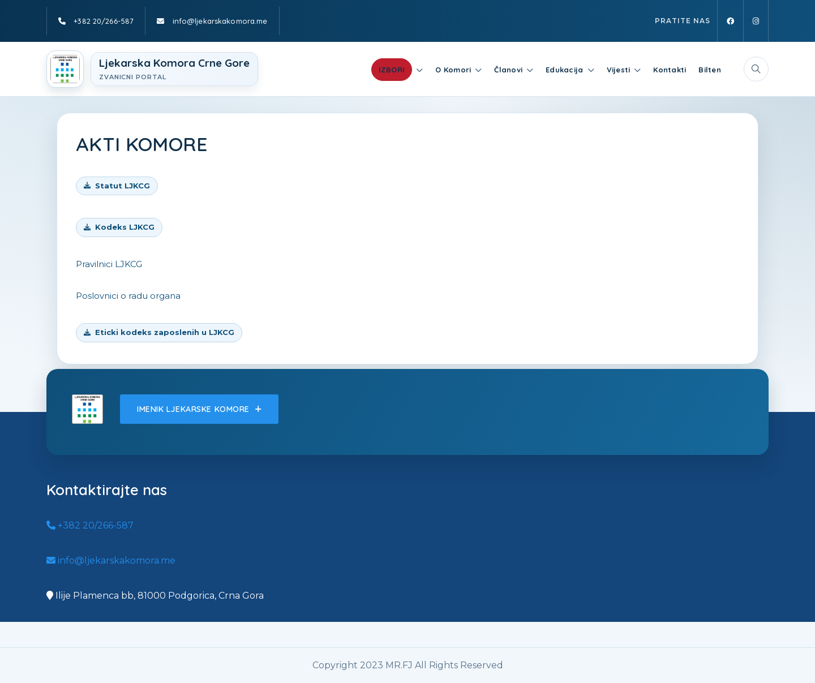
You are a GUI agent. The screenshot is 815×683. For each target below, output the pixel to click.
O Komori (453, 69)
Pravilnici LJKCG (109, 264)
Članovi (508, 69)
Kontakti (669, 69)
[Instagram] (756, 21)
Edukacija (564, 69)
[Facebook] (730, 21)
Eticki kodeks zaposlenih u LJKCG (164, 332)
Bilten (709, 69)
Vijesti (618, 69)
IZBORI (392, 69)
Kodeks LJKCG (125, 226)
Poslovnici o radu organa (128, 295)
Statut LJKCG (122, 185)
